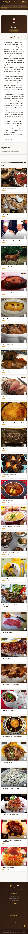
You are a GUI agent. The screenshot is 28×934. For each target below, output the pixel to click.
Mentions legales (14, 922)
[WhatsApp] (21, 37)
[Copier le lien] (25, 37)
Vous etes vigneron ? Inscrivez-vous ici (14, 156)
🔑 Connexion (17, 1)
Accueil (3, 12)
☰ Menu (4, 8)
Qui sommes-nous (14, 917)
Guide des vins (14, 906)
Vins (7, 12)
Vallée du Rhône (13, 12)
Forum (14, 912)
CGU (14, 924)
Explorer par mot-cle (14, 900)
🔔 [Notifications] (23, 2)
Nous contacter (14, 920)
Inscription (14, 926)
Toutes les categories (14, 896)
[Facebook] (11, 37)
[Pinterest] (14, 37)
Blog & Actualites (14, 910)
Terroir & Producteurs (14, 908)
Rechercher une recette (14, 898)
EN (26, 1)
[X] (18, 37)
